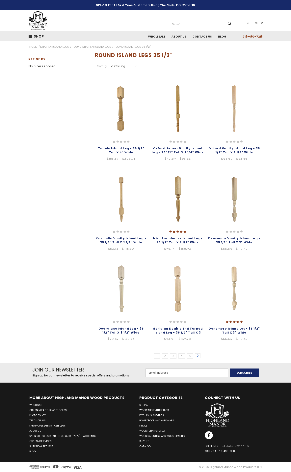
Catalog (145, 446)
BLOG (32, 451)
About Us (179, 37)
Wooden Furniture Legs (154, 410)
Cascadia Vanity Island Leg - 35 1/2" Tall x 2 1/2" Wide (121, 240)
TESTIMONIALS (37, 420)
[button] (37, 36)
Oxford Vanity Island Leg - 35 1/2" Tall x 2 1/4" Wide (234, 150)
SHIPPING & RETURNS (41, 446)
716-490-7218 (253, 37)
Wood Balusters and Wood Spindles (162, 436)
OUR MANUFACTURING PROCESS (48, 410)
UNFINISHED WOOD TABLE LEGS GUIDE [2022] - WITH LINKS (62, 436)
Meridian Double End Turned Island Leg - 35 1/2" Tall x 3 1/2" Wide (177, 333)
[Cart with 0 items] (261, 23)
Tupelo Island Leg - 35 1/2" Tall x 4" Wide (121, 150)
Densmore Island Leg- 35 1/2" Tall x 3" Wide (234, 331)
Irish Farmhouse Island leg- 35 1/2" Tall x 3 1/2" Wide (177, 240)
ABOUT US (35, 430)
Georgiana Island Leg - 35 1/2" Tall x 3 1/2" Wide (121, 331)
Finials (143, 425)
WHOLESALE (36, 405)
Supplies (144, 441)
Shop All (144, 405)
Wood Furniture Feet (152, 430)
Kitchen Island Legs (151, 415)
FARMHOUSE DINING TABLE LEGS (47, 425)
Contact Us (202, 37)
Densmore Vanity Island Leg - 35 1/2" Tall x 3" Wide (234, 240)
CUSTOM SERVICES (40, 441)
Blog (222, 37)
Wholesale (156, 37)
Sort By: (102, 66)
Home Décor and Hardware (156, 420)
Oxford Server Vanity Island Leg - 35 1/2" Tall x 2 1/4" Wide (178, 150)
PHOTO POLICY (37, 415)
